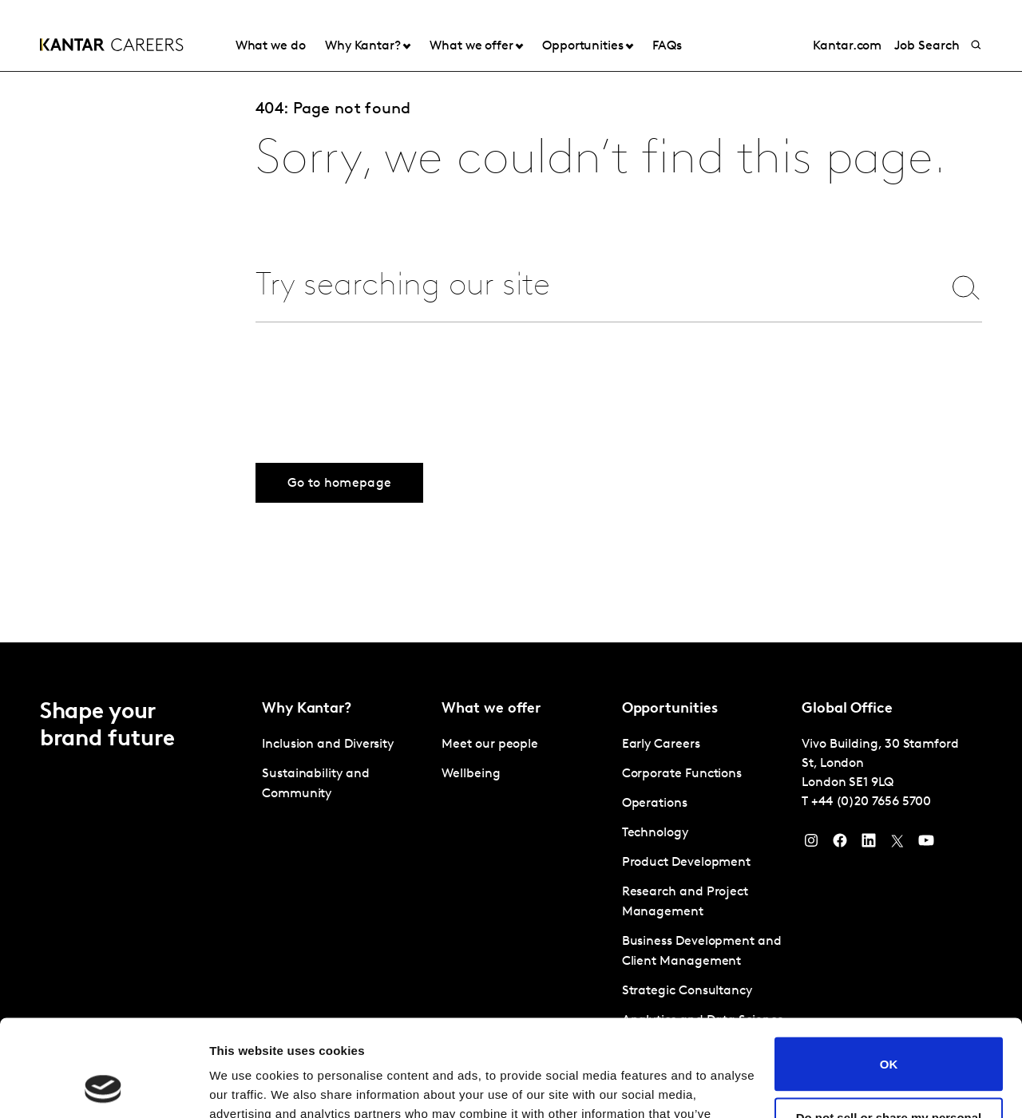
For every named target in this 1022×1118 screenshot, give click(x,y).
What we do (271, 46)
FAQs (667, 46)
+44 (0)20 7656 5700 (871, 802)
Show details (246, 1086)
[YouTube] (926, 844)
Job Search (926, 46)
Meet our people (490, 744)
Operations (654, 803)
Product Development (686, 862)
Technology (655, 833)
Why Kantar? (363, 46)
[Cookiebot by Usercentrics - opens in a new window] (103, 1087)
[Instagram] (811, 844)
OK (889, 973)
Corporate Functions (682, 774)
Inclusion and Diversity (328, 744)
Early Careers (661, 744)
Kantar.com (847, 46)
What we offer (471, 46)
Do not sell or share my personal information (889, 1033)
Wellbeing (471, 774)
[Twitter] (897, 844)
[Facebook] (840, 844)
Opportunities (583, 46)
